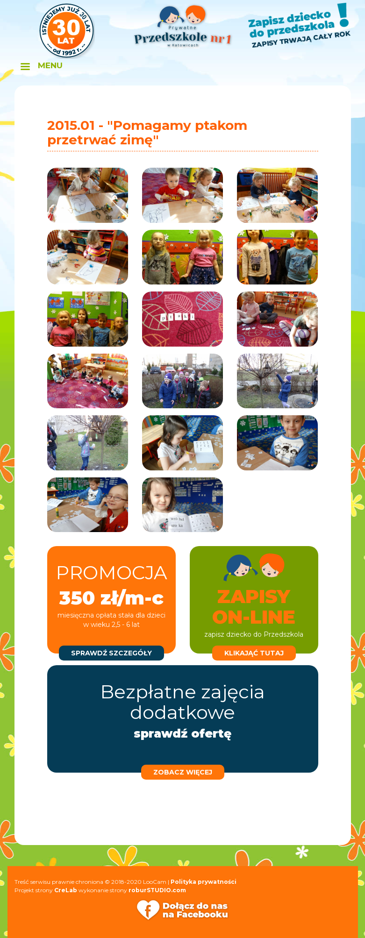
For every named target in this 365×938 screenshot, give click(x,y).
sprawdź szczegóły (111, 653)
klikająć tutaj (254, 653)
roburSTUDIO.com (157, 890)
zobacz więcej (182, 772)
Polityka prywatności (203, 881)
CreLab (65, 890)
